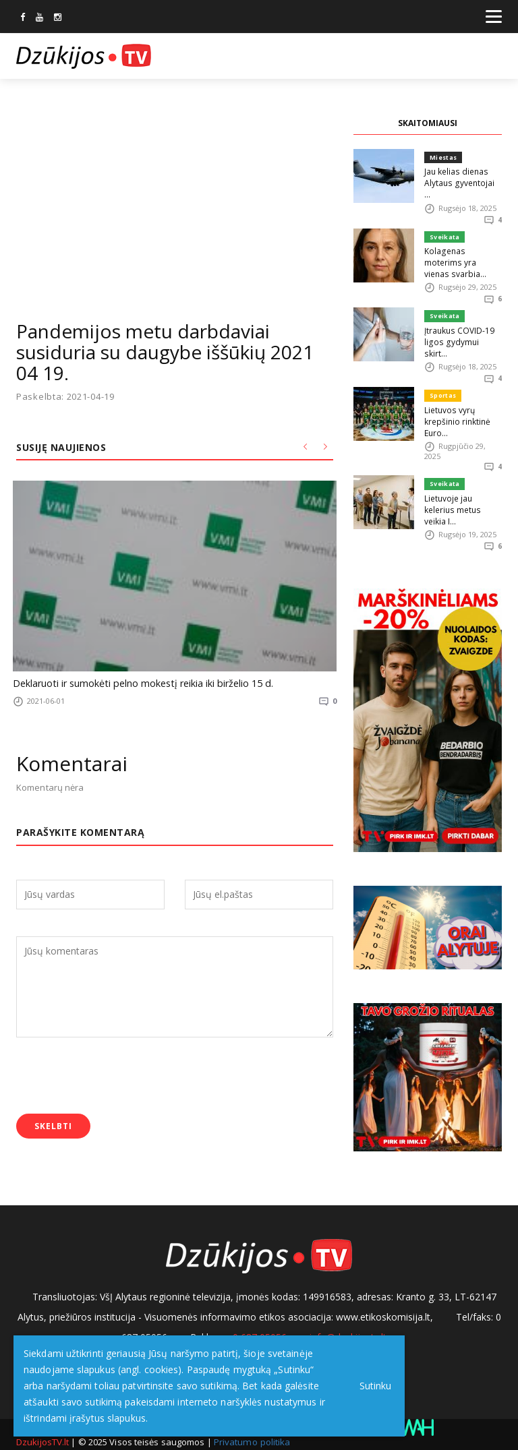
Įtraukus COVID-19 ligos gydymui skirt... (460, 311)
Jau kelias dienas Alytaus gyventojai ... (460, 176)
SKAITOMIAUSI (427, 123)
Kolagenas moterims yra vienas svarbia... (461, 243)
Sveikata (444, 225)
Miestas (443, 157)
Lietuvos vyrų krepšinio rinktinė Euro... (456, 384)
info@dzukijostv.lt (348, 1322)
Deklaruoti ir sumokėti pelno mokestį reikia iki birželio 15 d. (131, 682)
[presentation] (118, 1074)
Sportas (442, 359)
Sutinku (372, 1385)
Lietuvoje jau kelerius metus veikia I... (463, 464)
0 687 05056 (260, 1322)
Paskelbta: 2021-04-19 (65, 396)
